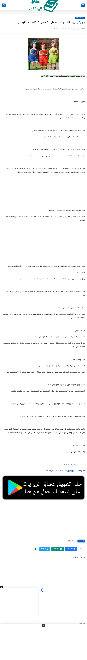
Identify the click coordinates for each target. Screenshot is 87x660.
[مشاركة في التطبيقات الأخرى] (35, 549)
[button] (71, 549)
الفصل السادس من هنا (69, 465)
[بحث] (4, 5)
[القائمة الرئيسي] (83, 5)
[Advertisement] (43, 246)
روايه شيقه (79, 18)
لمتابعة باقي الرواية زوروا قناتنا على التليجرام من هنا (65, 471)
